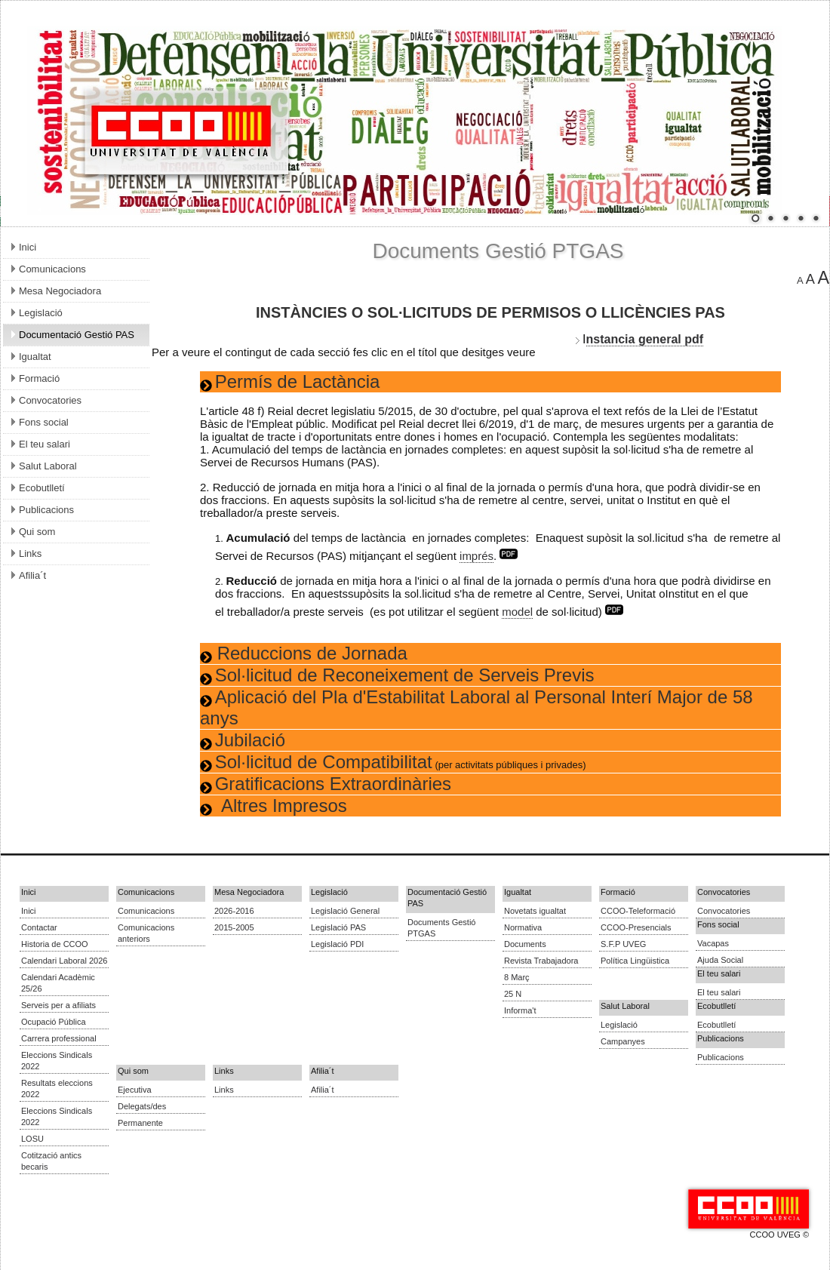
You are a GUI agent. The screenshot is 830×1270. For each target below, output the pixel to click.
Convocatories (723, 910)
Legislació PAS (338, 927)
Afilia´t (322, 1089)
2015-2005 (234, 927)
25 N (512, 993)
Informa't (520, 1010)
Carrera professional (59, 1038)
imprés (476, 555)
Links (224, 1089)
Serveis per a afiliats (58, 1005)
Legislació (619, 1024)
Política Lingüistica (635, 960)
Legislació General (345, 910)
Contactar (39, 927)
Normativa (523, 927)
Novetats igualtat (535, 910)
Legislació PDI (337, 944)
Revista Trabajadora (541, 960)
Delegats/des (142, 1106)
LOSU (32, 1138)
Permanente (140, 1122)
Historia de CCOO (54, 944)
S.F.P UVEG (623, 944)
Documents (525, 944)
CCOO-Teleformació (638, 910)
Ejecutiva (135, 1089)
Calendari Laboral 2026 (64, 960)
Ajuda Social (720, 959)
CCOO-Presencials (636, 927)
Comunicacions (146, 910)
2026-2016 (234, 910)
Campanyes (623, 1041)
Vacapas (713, 943)
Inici (28, 910)
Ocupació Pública (53, 1021)
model (517, 611)
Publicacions (720, 1057)
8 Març (517, 977)
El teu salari (718, 992)
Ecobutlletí (716, 1024)
